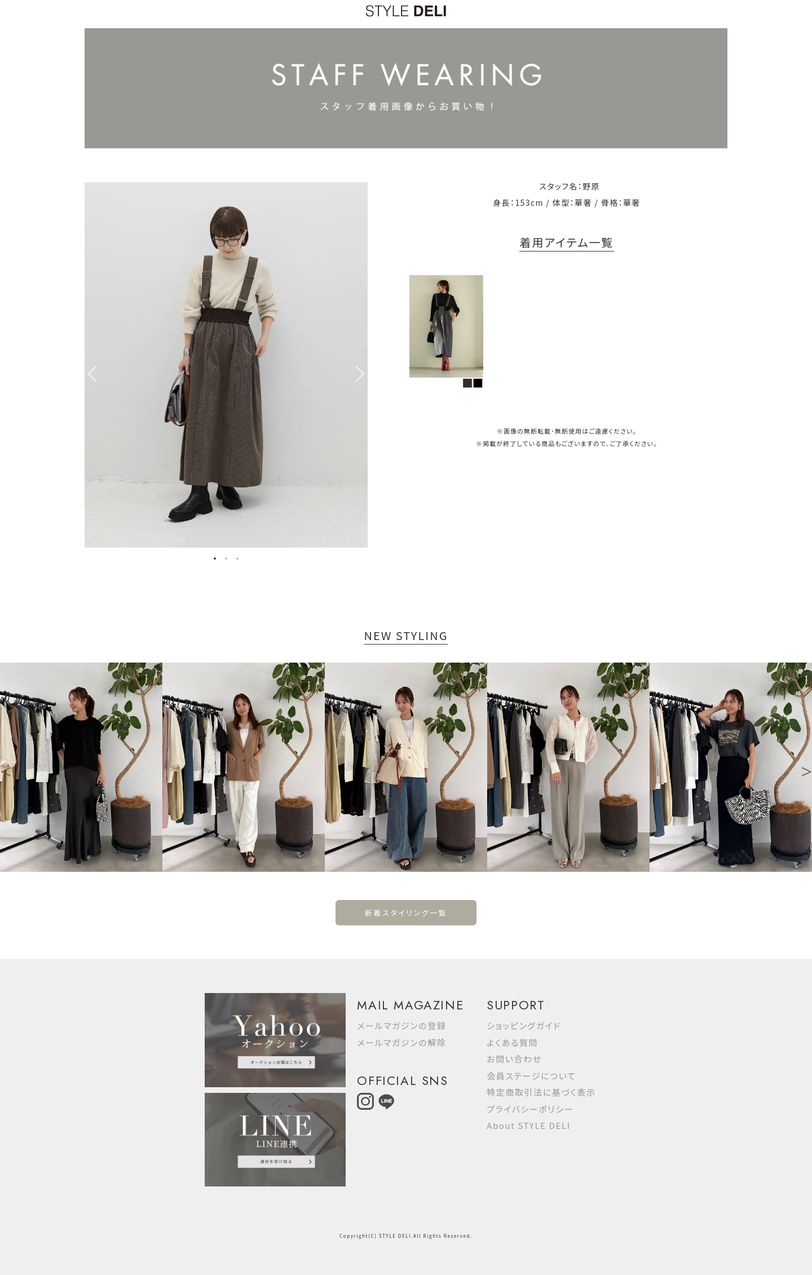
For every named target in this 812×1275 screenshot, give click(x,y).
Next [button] (362, 374)
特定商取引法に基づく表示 (541, 1092)
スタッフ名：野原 (569, 186)
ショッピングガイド (524, 1025)
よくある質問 (512, 1042)
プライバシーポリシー (530, 1109)
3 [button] (237, 560)
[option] (226, 365)
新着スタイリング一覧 (406, 912)
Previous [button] (90, 374)
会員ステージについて (531, 1076)
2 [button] (226, 560)
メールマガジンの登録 (401, 1025)
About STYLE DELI (528, 1125)
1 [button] (214, 560)
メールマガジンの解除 (401, 1042)
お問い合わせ (514, 1059)
